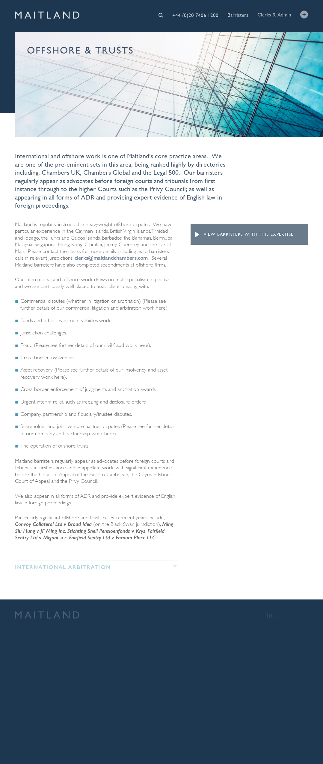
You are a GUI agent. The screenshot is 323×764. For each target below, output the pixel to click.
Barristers (237, 15)
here (161, 308)
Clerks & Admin (274, 15)
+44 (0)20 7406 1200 (195, 15)
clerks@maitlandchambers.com (111, 258)
